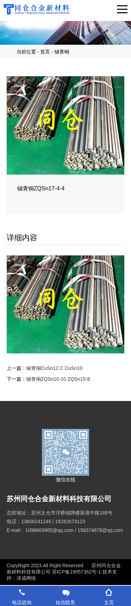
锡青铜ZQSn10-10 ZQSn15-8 (58, 379)
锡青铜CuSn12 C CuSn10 (54, 368)
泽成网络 (26, 578)
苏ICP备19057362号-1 (77, 572)
